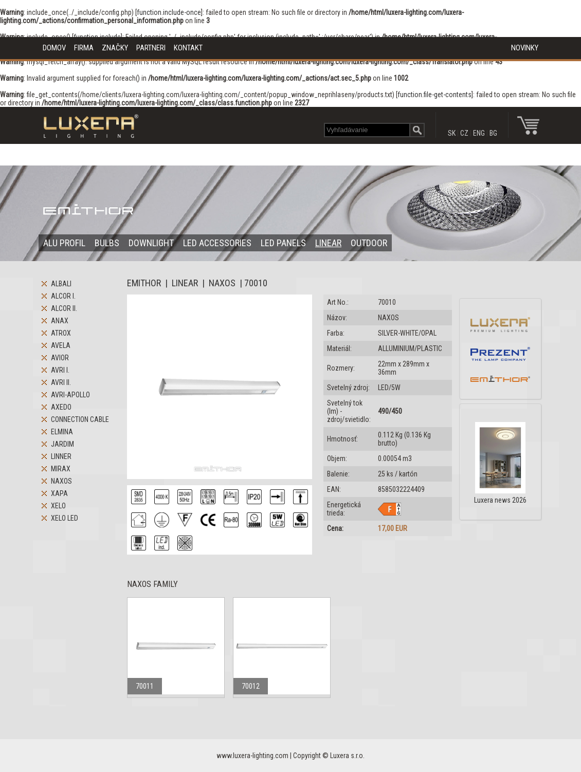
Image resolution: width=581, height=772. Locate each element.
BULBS (107, 242)
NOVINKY (524, 47)
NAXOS (61, 481)
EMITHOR (144, 283)
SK (452, 133)
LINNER (61, 456)
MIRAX (60, 469)
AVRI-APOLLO (70, 395)
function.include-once (169, 12)
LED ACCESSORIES (217, 242)
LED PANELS (283, 242)
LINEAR (328, 242)
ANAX (59, 321)
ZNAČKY (115, 47)
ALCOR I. (63, 296)
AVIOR (60, 358)
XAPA (59, 493)
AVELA (60, 345)
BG (493, 133)
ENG (479, 133)
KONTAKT (188, 47)
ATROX (61, 333)
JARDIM (62, 444)
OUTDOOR (369, 242)
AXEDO (61, 407)
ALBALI (61, 284)
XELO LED (64, 518)
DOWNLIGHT (151, 242)
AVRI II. (61, 382)
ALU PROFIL (64, 242)
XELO (58, 506)
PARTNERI (151, 47)
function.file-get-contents (434, 94)
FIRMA (84, 47)
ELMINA (62, 432)
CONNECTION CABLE (80, 419)
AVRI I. (60, 370)
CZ (464, 133)
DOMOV (54, 47)
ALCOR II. (64, 308)
